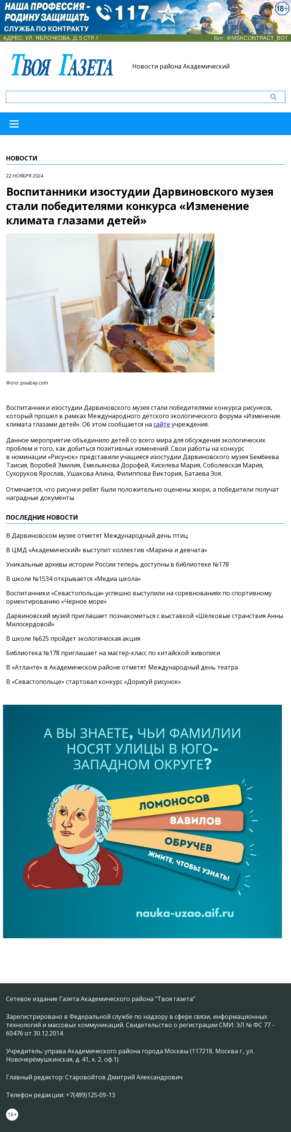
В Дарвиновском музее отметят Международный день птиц (97, 535)
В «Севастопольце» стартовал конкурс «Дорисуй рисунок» (93, 681)
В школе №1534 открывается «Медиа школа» (73, 579)
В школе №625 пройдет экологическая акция (73, 638)
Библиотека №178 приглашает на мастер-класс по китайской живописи (113, 653)
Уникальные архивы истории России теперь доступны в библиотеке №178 (117, 564)
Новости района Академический (181, 66)
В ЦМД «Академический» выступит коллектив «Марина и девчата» (106, 550)
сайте (161, 424)
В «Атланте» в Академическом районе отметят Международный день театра (122, 667)
